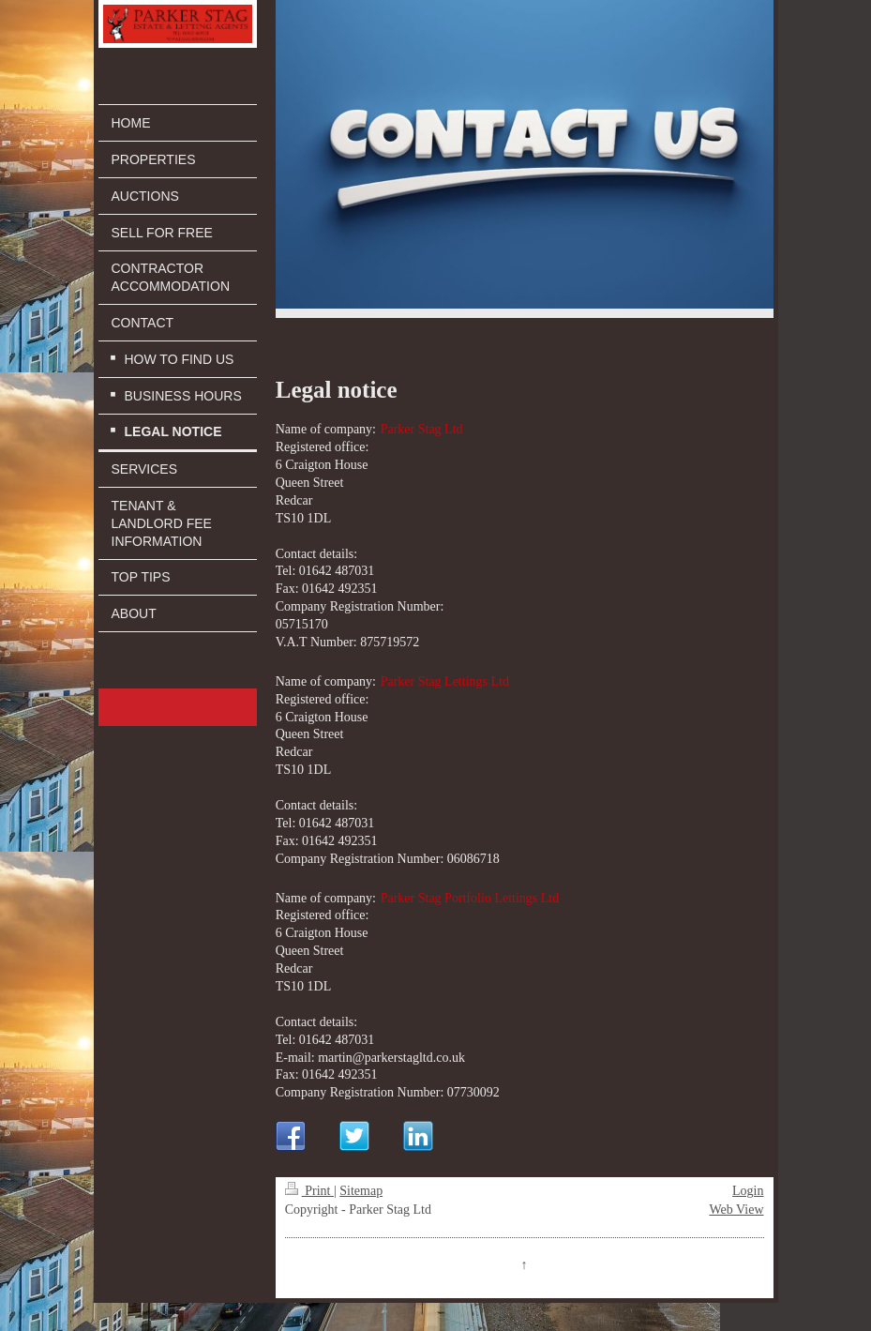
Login (747, 1191)
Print (309, 1191)
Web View (736, 1209)
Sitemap (361, 1191)
